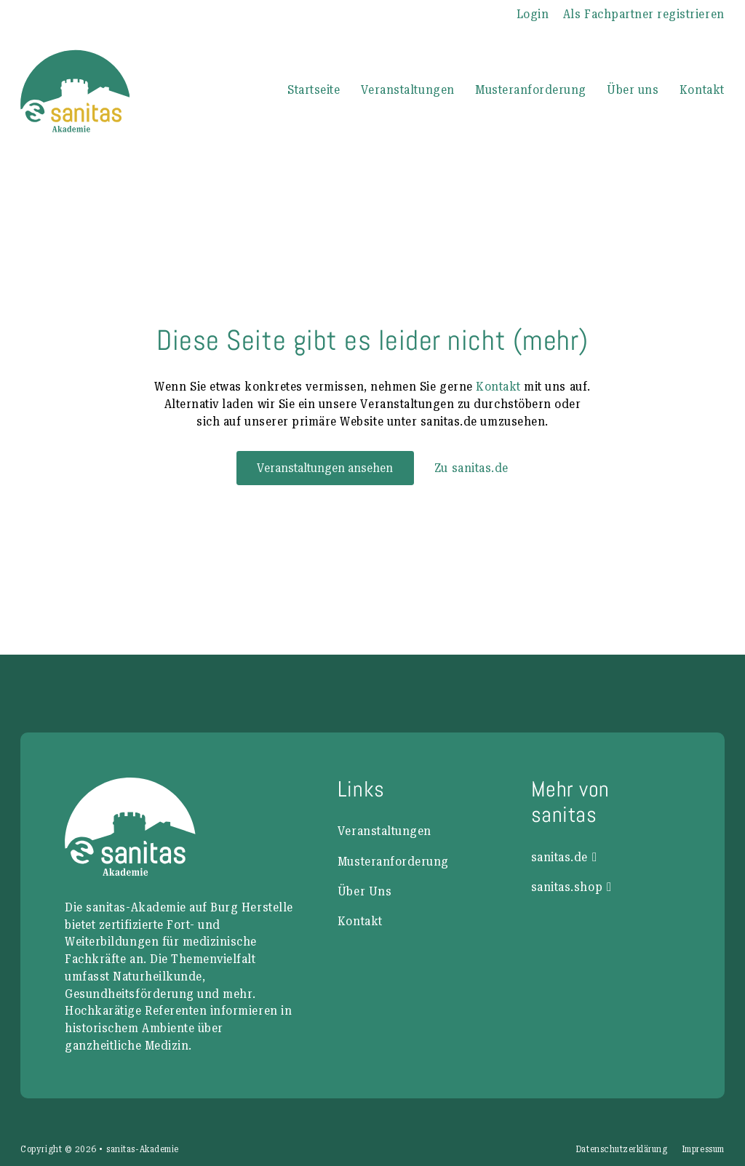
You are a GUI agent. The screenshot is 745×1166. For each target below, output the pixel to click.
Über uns (632, 89)
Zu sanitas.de (471, 467)
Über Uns (364, 891)
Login (533, 14)
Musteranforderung (530, 89)
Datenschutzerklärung (621, 1149)
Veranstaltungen (408, 89)
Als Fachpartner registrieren (644, 14)
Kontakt (702, 89)
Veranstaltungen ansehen (325, 467)
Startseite (313, 89)
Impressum (703, 1149)
